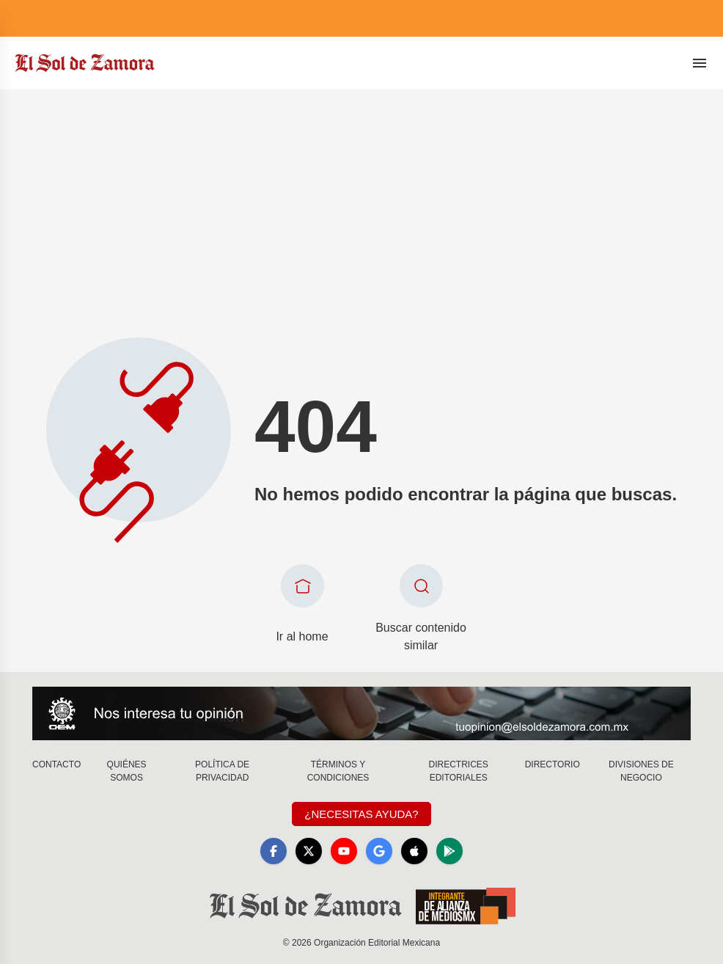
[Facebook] (273, 851)
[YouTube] (344, 851)
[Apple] (414, 851)
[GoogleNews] (379, 851)
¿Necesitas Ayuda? (361, 814)
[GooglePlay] (449, 851)
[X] (309, 851)
